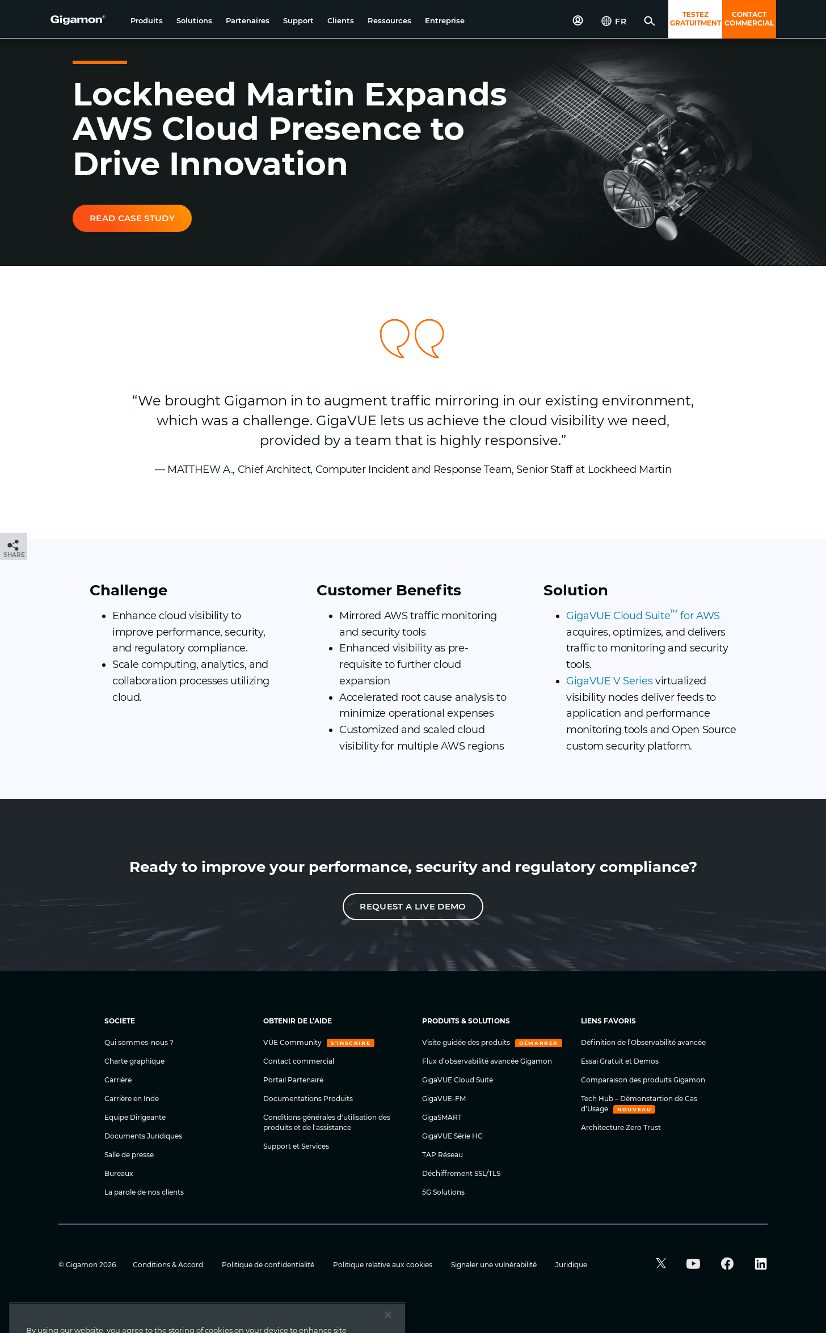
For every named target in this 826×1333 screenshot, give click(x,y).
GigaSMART (442, 1117)
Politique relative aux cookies (383, 1264)
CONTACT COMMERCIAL (749, 18)
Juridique (571, 1264)
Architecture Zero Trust (621, 1127)
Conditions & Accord (169, 1264)
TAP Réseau (442, 1154)
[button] (147, 20)
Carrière (118, 1080)
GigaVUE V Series (609, 681)
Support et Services (296, 1146)
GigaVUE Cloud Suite (457, 1080)
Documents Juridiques (143, 1136)
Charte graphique (134, 1061)
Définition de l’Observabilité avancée (643, 1042)
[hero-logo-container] (86, 20)
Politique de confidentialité (269, 1264)
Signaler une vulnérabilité (494, 1264)
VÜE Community (293, 1042)
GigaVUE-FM (444, 1098)
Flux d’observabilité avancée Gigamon (487, 1061)
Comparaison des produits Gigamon (643, 1080)
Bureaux (118, 1173)
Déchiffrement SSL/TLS (461, 1173)
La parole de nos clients (144, 1192)
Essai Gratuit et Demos (620, 1061)
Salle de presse (129, 1154)
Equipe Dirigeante (135, 1117)
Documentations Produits (308, 1098)
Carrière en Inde (131, 1098)
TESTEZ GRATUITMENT (695, 18)
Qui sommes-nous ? (139, 1042)
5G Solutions (443, 1192)
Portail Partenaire (293, 1080)
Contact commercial (298, 1061)
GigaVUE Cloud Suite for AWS (643, 616)
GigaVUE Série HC (452, 1136)
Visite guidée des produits (467, 1042)
